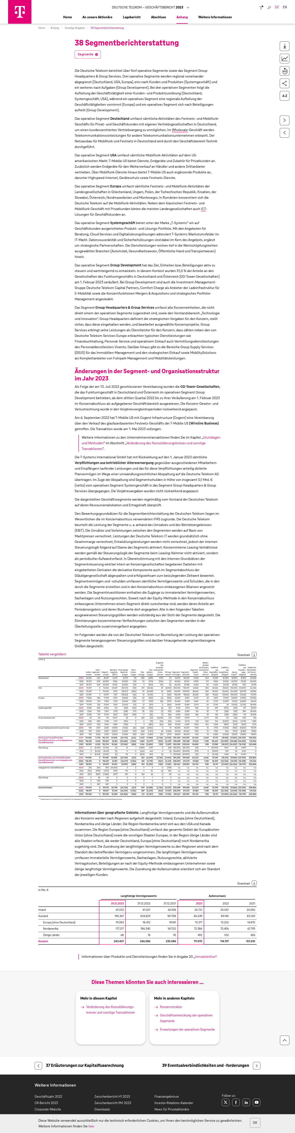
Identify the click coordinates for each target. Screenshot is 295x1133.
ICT (203, 209)
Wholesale (180, 130)
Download (243, 655)
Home (41, 28)
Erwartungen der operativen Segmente (187, 1029)
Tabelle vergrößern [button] (52, 654)
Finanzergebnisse (166, 1097)
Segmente (85, 54)
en (285, 7)
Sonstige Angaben (75, 28)
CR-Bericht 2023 (46, 1103)
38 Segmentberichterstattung (107, 28)
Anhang (55, 28)
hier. (91, 1126)
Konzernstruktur (171, 1007)
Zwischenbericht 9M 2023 (112, 1103)
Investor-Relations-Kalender (173, 1103)
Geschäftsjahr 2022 (48, 1097)
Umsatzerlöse (205, 957)
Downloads (102, 1109)
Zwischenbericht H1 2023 (112, 1097)
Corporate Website (48, 1109)
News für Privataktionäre (171, 1109)
